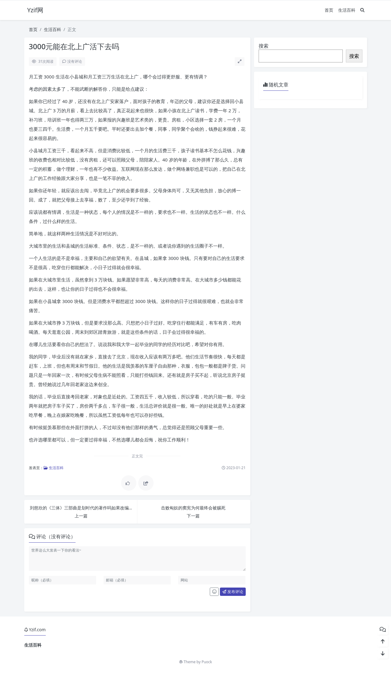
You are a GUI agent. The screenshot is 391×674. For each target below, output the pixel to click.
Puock (206, 661)
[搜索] (362, 10)
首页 (329, 10)
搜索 (263, 45)
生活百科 (346, 10)
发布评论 (232, 591)
